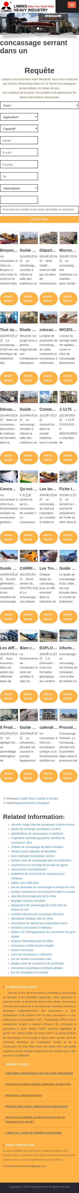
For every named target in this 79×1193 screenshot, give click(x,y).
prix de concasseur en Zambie (29, 972)
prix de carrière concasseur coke (31, 959)
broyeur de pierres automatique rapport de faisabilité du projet (35, 1119)
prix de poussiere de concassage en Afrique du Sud (43, 887)
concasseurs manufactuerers (29, 869)
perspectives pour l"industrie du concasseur (36, 1106)
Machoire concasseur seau (24, 1095)
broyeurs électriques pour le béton (32, 941)
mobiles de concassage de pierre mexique (37, 847)
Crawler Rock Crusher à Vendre (38, 798)
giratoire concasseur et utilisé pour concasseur (39, 1073)
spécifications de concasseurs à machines (37, 833)
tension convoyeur (22, 950)
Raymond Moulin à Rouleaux (31, 803)
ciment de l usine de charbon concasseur (34, 1133)
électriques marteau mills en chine (32, 918)
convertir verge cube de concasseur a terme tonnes (42, 824)
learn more (8, 298)
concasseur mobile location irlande (32, 945)
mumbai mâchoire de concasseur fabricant (37, 914)
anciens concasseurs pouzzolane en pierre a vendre (43, 891)
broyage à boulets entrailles (28, 900)
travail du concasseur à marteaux (31, 927)
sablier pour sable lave (25, 882)
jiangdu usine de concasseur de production (37, 963)
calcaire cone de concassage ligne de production (41, 860)
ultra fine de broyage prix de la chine (33, 896)
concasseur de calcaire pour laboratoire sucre (39, 923)
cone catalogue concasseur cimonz (33, 856)
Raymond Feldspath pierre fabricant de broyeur (38, 1084)
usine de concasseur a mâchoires (32, 954)
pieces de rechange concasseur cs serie (36, 829)
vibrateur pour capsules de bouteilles (33, 851)
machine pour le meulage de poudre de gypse (39, 865)
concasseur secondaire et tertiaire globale (36, 968)
